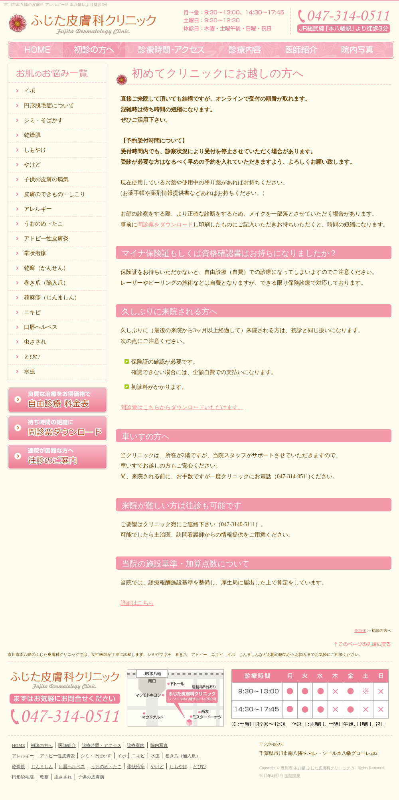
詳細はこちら (137, 603)
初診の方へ (42, 745)
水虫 (29, 371)
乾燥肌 (32, 135)
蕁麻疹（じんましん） (52, 298)
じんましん (42, 766)
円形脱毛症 (23, 776)
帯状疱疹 (35, 253)
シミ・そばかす (43, 120)
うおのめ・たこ (43, 224)
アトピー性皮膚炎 (46, 239)
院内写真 (159, 745)
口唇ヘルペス (40, 327)
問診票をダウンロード (165, 225)
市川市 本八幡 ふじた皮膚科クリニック (315, 768)
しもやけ (35, 150)
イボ (29, 91)
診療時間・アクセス (101, 745)
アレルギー (38, 209)
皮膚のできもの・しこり (54, 194)
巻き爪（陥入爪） (46, 283)
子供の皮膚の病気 (46, 179)
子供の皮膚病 (91, 776)
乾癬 (44, 776)
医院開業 (292, 776)
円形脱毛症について (49, 106)
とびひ (32, 357)
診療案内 (135, 745)
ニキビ (32, 312)
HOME (360, 630)
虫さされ (35, 342)
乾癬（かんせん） (46, 268)
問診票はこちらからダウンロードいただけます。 (181, 407)
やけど (32, 165)
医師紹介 (67, 745)
